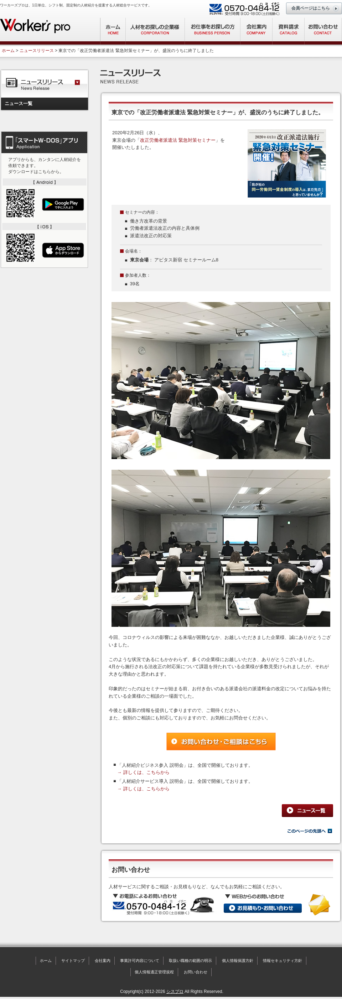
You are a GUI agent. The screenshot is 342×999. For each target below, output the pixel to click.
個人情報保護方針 (237, 960)
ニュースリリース (37, 50)
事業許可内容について (139, 960)
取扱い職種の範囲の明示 (190, 960)
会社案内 (102, 960)
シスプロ (174, 991)
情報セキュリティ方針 (282, 960)
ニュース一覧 (18, 103)
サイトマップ (73, 960)
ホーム (8, 50)
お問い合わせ (195, 972)
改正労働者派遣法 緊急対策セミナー (178, 140)
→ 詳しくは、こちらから (143, 772)
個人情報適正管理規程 (154, 972)
